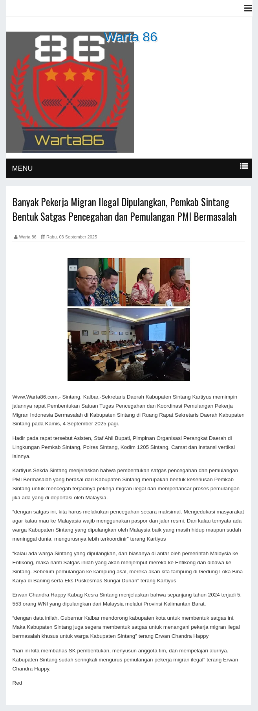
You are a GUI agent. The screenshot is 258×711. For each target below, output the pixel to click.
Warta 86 (130, 36)
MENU (22, 168)
